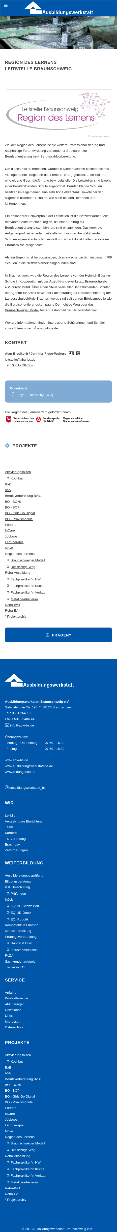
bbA (8, 490)
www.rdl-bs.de (47, 328)
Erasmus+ (12, 844)
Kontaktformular (16, 998)
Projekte (25, 445)
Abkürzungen (15, 1004)
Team (9, 827)
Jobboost (11, 536)
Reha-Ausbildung (17, 572)
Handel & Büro (21, 943)
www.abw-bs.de (16, 760)
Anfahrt (10, 992)
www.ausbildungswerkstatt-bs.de (29, 766)
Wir (9, 802)
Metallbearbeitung (18, 931)
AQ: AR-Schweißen (24, 906)
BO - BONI (13, 502)
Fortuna (10, 525)
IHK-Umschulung (17, 887)
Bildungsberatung (18, 881)
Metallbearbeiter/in (24, 599)
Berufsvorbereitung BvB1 (23, 496)
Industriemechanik (24, 950)
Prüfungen (18, 893)
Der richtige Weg (67, 304)
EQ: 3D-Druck (21, 913)
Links (9, 1015)
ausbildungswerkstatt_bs (27, 788)
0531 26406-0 (22, 713)
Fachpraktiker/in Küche (27, 586)
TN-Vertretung (15, 839)
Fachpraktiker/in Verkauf (28, 592)
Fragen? (62, 635)
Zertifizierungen (16, 850)
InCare (10, 530)
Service (15, 980)
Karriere (11, 833)
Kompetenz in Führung (21, 925)
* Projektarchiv (15, 616)
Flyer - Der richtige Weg (35, 395)
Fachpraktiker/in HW (26, 579)
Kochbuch (18, 478)
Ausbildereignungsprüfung (24, 875)
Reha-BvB (12, 605)
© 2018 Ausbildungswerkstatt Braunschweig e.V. (57, 1229)
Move (9, 548)
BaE (8, 484)
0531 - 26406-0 (23, 365)
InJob (9, 899)
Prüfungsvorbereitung (20, 937)
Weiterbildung (24, 862)
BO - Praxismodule (19, 519)
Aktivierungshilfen (18, 472)
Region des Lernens (19, 554)
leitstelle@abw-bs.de (20, 359)
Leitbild (10, 815)
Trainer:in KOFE (17, 967)
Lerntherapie (14, 542)
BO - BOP (12, 507)
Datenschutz (14, 1027)
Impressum (13, 1021)
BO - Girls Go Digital (20, 513)
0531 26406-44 (23, 719)
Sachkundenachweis (20, 961)
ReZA (9, 955)
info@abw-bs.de (22, 725)
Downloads (13, 1010)
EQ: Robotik (20, 919)
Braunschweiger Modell (22, 310)
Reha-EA (11, 610)
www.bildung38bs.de (20, 772)
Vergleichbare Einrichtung (24, 821)
